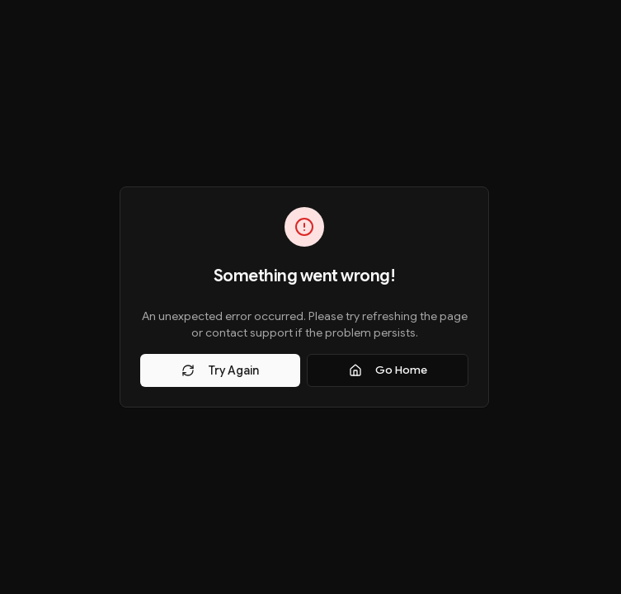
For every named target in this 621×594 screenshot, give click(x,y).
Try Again (220, 370)
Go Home (388, 370)
